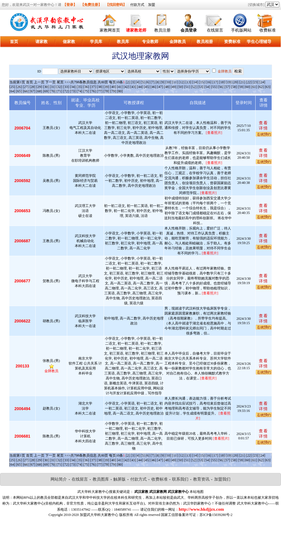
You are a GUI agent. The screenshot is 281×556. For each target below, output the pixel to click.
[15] (202, 82)
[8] (157, 82)
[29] (39, 87)
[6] (147, 82)
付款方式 (137, 5)
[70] (52, 91)
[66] (26, 91)
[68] (39, 91)
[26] (19, 87)
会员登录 (189, 30)
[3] (133, 82)
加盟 (151, 5)
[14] (195, 82)
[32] (59, 87)
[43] (133, 87)
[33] (66, 87)
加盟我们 (222, 479)
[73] (73, 91)
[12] (182, 82)
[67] (32, 91)
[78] (106, 91)
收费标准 (267, 30)
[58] (234, 87)
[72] (66, 91)
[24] (262, 82)
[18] (222, 82)
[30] (46, 87)
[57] (227, 87)
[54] (207, 87)
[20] (235, 82)
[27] (26, 87)
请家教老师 (136, 30)
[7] (152, 82)
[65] (19, 91)
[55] (214, 87)
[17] (215, 82)
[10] (168, 82)
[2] (128, 82)
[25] (12, 87)
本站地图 (197, 492)
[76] (93, 91)
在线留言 (215, 30)
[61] (254, 87)
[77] (100, 91)
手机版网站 (241, 30)
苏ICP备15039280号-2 (216, 515)
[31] (52, 87)
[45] (147, 87)
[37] (93, 87)
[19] (229, 82)
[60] (247, 87)
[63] (267, 87)
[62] (261, 87)
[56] (220, 87)
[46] (153, 87)
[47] (160, 87)
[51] (187, 87)
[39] (106, 87)
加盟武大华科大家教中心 (99, 515)
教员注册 (162, 30)
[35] (79, 87)
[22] (249, 82)
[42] (126, 87)
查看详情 (263, 125)
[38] (100, 87)
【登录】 (70, 5)
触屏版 (119, 479)
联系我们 (180, 479)
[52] (194, 87)
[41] (120, 87)
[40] (113, 87)
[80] (120, 91)
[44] (140, 87)
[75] (86, 91)
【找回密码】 (115, 5)
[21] (242, 82)
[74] (79, 91)
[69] (46, 91)
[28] (32, 87)
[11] (175, 82)
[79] (113, 91)
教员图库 (101, 479)
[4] (138, 82)
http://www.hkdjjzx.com (201, 509)
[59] (241, 87)
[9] (162, 82)
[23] (256, 82)
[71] (59, 91)
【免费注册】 (91, 5)
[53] (200, 87)
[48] (167, 87)
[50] (180, 87)
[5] (142, 82)
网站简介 (59, 479)
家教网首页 (110, 30)
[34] (73, 87)
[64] (12, 91)
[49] (173, 87)
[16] (208, 82)
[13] (188, 82)
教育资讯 (201, 479)
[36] (86, 87)
